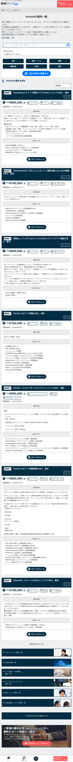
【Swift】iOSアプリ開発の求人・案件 (24, 313)
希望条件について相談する (36, 743)
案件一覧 (24, 758)
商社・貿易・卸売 (57, 183)
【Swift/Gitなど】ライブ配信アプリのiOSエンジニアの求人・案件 (36, 92)
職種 (59, 61)
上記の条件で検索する (37, 73)
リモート (44, 103)
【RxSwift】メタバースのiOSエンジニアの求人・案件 (31, 580)
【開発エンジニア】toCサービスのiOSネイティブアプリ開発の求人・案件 (35, 240)
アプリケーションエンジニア (37, 394)
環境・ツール (36, 61)
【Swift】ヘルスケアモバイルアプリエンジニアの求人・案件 (34, 388)
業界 (59, 66)
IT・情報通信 (56, 103)
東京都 (43, 323)
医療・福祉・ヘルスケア (12, 397)
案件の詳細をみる (36, 159)
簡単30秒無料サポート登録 (65, 4)
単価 (36, 66)
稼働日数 (13, 66)
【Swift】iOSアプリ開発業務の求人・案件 (26, 468)
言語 (13, 61)
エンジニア (32, 103)
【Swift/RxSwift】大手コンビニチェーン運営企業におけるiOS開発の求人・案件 (36, 172)
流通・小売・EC (57, 251)
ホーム (8, 758)
